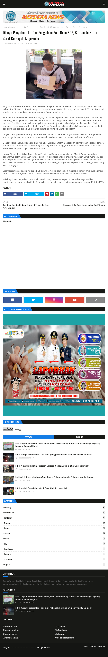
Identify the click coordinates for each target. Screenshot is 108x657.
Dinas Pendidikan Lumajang (64, 637)
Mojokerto (54, 523)
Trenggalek (54, 559)
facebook (93, 646)
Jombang (54, 528)
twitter (86, 646)
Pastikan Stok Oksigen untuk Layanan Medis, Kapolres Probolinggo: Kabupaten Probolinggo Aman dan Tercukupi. (54, 477)
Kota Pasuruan (60, 633)
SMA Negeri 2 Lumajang (11, 637)
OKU (54, 543)
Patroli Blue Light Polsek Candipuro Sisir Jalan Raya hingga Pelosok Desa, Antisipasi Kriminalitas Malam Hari (53, 454)
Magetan (54, 564)
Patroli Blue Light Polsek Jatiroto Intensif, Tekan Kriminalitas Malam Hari (41, 488)
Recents (28, 437)
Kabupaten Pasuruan (10, 633)
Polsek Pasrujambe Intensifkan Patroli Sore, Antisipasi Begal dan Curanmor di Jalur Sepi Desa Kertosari (52, 465)
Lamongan (54, 554)
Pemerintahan (54, 512)
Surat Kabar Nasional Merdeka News (24, 647)
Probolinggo (54, 549)
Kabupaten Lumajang (10, 626)
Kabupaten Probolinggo (11, 630)
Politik (54, 538)
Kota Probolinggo (61, 630)
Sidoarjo (54, 533)
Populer (79, 437)
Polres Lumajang (60, 626)
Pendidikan (54, 517)
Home (5, 27)
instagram (101, 646)
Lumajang (54, 507)
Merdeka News (10, 43)
